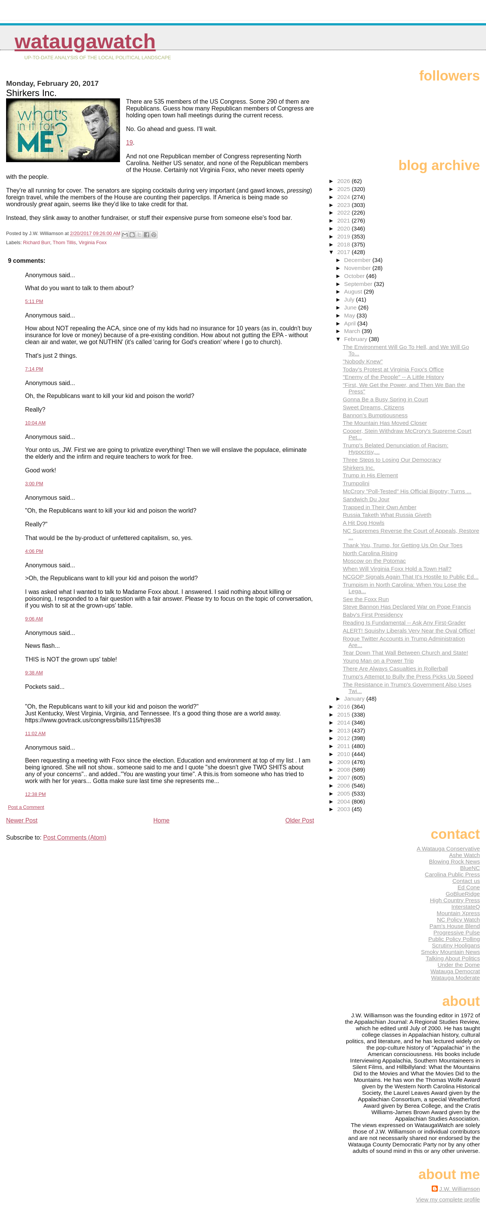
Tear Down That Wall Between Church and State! (405, 652)
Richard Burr (36, 242)
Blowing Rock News (454, 861)
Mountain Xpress (458, 913)
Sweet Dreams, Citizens (373, 407)
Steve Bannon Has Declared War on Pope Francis (407, 606)
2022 (344, 212)
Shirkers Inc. (359, 467)
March (352, 331)
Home (161, 820)
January (355, 698)
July (350, 299)
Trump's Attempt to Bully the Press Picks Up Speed (408, 676)
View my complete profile (448, 1199)
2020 (344, 228)
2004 (344, 801)
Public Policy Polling (454, 939)
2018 (344, 244)
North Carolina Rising (370, 553)
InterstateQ (465, 906)
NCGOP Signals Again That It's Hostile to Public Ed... (411, 576)
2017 (344, 252)
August (354, 291)
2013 (344, 730)
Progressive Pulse (457, 932)
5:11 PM (34, 301)
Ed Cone (469, 887)
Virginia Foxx (93, 242)
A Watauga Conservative (448, 848)
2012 (344, 738)
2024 (344, 197)
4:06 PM (34, 551)
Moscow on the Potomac (374, 560)
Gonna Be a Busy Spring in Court (385, 399)
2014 (344, 722)
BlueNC (470, 868)
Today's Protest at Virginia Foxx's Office (393, 369)
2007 (344, 777)
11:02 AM (35, 733)
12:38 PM (35, 794)
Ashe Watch (464, 855)
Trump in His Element (370, 475)
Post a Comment (26, 807)
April (350, 323)
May (350, 315)
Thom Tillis (64, 242)
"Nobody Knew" (363, 361)
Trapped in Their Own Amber (380, 507)
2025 (344, 189)
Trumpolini (356, 483)
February (356, 339)
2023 (344, 205)
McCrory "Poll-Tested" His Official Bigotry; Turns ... (407, 491)
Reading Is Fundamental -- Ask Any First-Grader (404, 622)
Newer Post (22, 820)
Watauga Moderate (455, 977)
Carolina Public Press (452, 874)
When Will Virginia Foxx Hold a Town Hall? (397, 568)
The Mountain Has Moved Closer (385, 423)
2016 (344, 706)
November (358, 268)
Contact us (466, 881)
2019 (344, 236)
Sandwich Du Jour (366, 499)
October (355, 276)
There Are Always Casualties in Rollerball (395, 668)
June (351, 307)
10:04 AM (35, 423)
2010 (344, 754)
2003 (344, 809)
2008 (344, 769)
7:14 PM (34, 369)
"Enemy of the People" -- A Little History (393, 377)
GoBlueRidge (463, 893)
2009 (344, 762)
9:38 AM (34, 673)
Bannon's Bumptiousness (375, 415)
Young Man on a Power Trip (378, 660)
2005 (344, 793)
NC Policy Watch (458, 919)
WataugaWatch (85, 41)
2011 (344, 746)
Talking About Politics (453, 958)
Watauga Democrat (455, 971)
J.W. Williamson (459, 1189)
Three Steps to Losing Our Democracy (392, 459)
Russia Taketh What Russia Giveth (387, 515)
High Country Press (455, 900)
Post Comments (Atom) (74, 837)
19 (129, 142)
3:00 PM (34, 483)
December (358, 260)
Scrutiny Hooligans (456, 945)
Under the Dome (459, 964)
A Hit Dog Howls (364, 522)
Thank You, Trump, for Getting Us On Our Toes (402, 545)
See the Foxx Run (366, 599)
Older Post (300, 820)
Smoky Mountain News (450, 952)
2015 (344, 714)
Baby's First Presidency (373, 614)
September (359, 284)
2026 (344, 181)
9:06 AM (34, 619)
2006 (344, 785)
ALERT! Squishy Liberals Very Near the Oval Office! (409, 630)
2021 (344, 220)
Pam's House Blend (454, 926)
